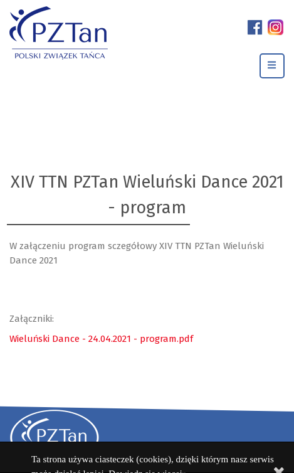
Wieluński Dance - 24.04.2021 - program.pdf (101, 338)
